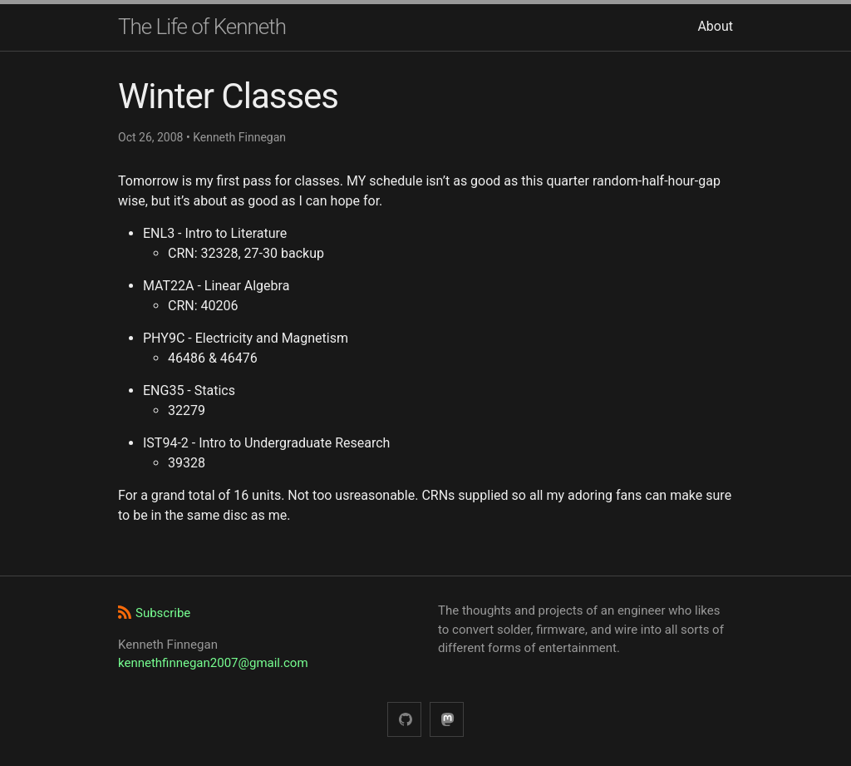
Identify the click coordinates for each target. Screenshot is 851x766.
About (715, 26)
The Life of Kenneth (202, 26)
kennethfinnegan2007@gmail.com (213, 662)
